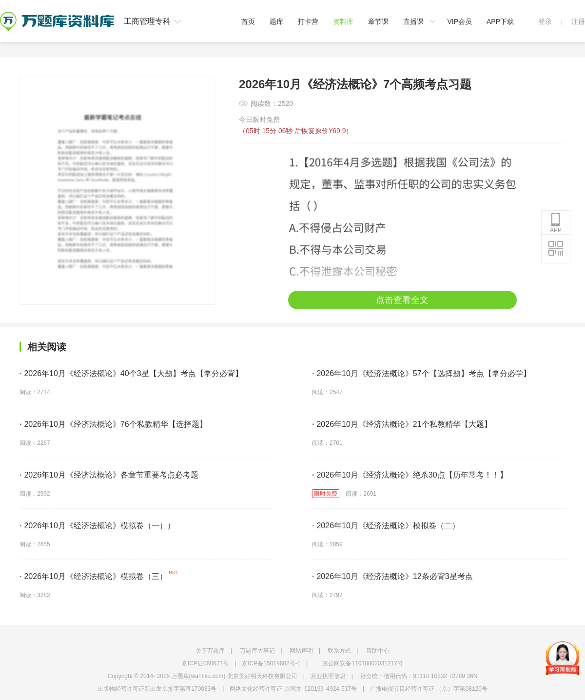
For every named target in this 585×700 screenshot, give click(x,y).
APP (556, 223)
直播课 (413, 21)
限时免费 (325, 493)
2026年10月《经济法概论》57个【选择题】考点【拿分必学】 (421, 373)
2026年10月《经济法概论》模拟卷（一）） (97, 525)
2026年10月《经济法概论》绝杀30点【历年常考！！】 (409, 475)
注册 (578, 21)
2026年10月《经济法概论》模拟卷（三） (93, 576)
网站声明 (301, 650)
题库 (276, 21)
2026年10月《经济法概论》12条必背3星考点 (392, 576)
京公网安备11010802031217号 (362, 663)
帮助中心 (378, 650)
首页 (248, 21)
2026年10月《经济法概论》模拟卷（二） (386, 525)
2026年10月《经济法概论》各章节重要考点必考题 (109, 475)
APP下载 (500, 21)
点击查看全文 (402, 300)
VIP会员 (459, 21)
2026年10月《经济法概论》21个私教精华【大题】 (402, 424)
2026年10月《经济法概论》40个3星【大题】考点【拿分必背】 (131, 373)
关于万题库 (210, 650)
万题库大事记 (257, 650)
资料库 (343, 21)
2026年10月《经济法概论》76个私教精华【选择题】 (113, 424)
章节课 (378, 21)
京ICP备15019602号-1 (271, 663)
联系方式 (339, 650)
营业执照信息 (328, 676)
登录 (545, 21)
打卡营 (308, 21)
